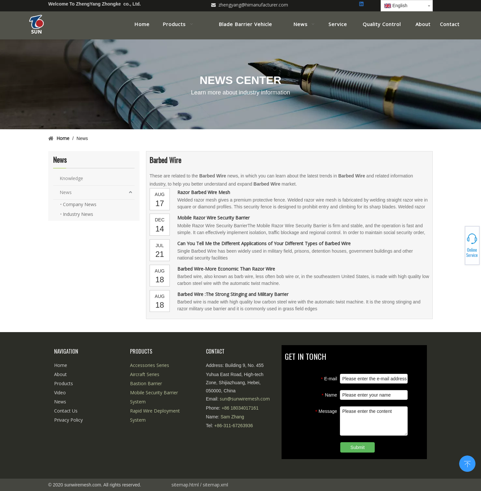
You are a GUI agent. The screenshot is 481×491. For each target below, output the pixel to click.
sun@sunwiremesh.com (245, 399)
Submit (357, 447)
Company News (79, 204)
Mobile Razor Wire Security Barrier (213, 218)
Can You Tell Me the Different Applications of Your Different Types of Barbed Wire (264, 243)
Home (60, 365)
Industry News (78, 214)
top (467, 463)
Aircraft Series (144, 374)
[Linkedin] (362, 4)
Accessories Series (149, 365)
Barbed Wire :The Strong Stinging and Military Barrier (232, 294)
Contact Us (66, 411)
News (66, 192)
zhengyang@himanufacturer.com (253, 5)
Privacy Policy (68, 420)
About (60, 374)
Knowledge (71, 178)
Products (63, 383)
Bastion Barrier (146, 383)
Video (60, 392)
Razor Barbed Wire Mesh (203, 192)
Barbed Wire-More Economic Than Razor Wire (226, 269)
